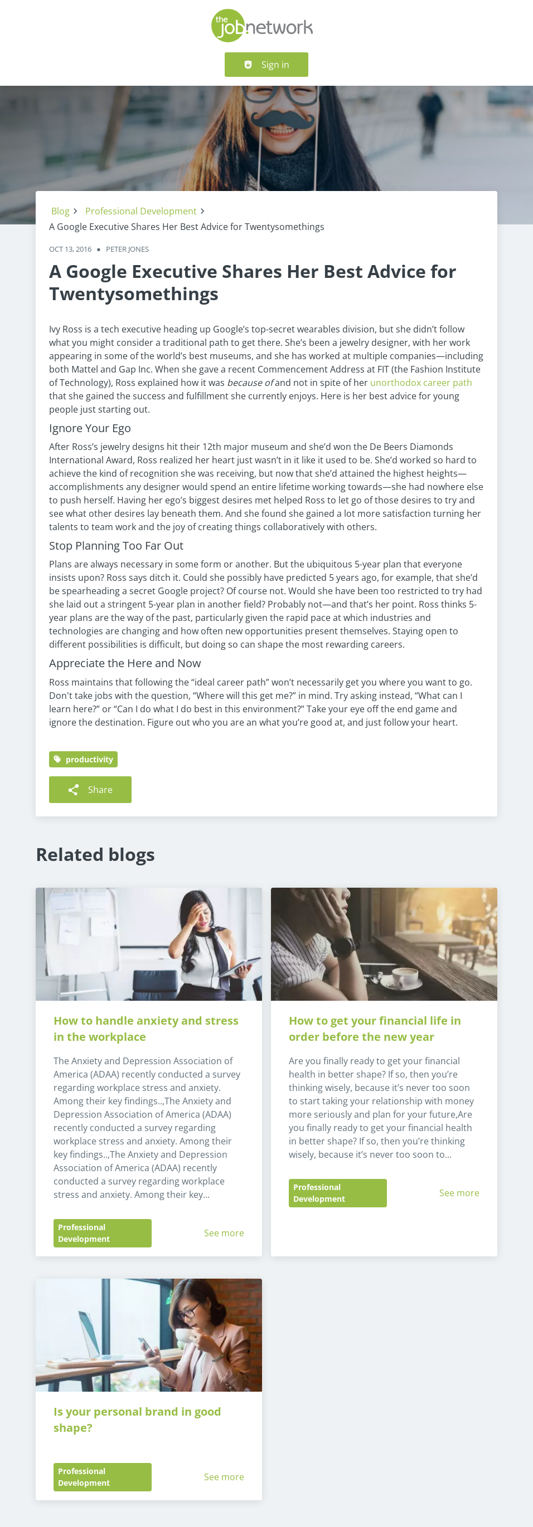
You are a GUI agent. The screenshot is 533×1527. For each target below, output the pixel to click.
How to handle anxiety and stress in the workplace (147, 1028)
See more (224, 1233)
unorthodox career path (421, 382)
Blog (60, 211)
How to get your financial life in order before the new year (376, 1028)
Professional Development (141, 211)
